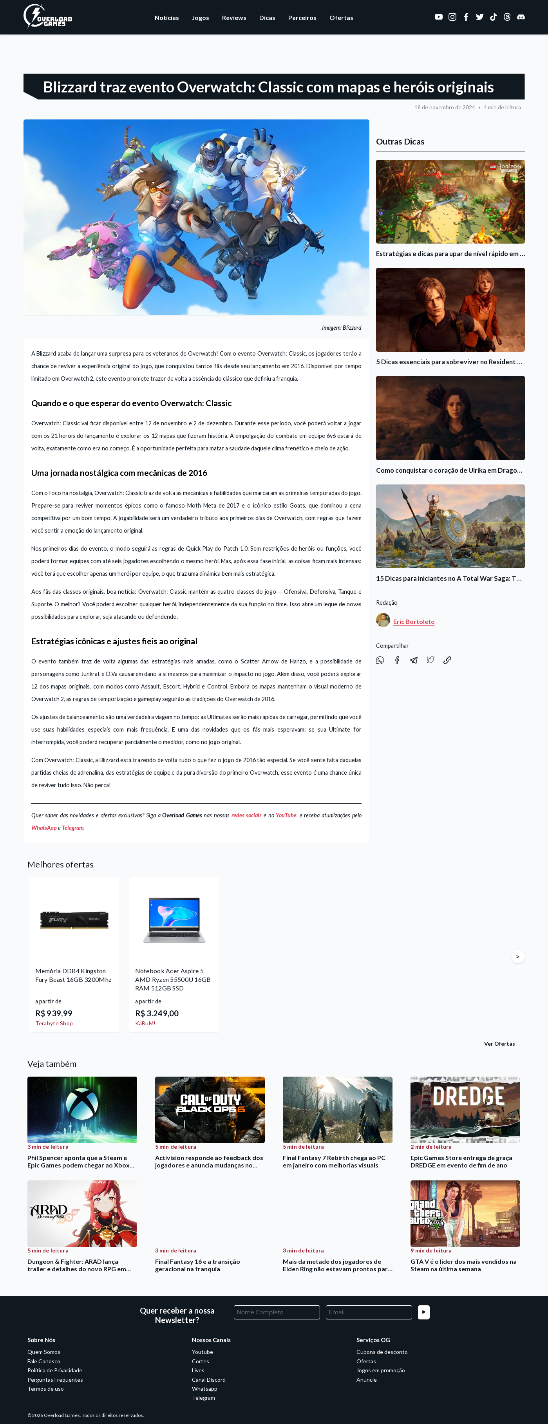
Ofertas (341, 17)
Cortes (200, 1361)
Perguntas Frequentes (55, 1379)
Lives (198, 1370)
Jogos (200, 17)
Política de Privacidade (54, 1370)
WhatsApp (44, 827)
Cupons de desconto (382, 1351)
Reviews (234, 17)
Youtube (202, 1351)
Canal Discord (209, 1379)
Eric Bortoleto (414, 621)
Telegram (72, 827)
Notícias (167, 17)
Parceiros (302, 17)
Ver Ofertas (499, 1043)
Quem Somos (43, 1351)
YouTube (286, 815)
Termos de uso (45, 1388)
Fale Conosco (43, 1361)
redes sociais (246, 815)
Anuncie (366, 1379)
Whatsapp (204, 1388)
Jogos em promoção (380, 1370)
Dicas (267, 17)
